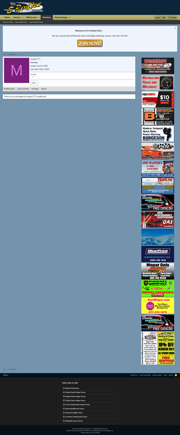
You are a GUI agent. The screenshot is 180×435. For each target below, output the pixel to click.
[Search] (172, 17)
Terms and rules (145, 375)
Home (7, 17)
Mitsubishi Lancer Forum (74, 421)
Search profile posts (36, 22)
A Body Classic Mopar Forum (75, 392)
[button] (22, 17)
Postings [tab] (35, 89)
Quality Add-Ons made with (75, 430)
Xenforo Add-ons (90, 433)
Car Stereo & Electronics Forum (76, 417)
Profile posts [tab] (9, 89)
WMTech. (99, 430)
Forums (17, 17)
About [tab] (43, 89)
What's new (31, 17)
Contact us (134, 375)
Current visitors (8, 22)
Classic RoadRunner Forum (74, 409)
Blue (5, 375)
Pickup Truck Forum (72, 388)
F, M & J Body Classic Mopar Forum (77, 405)
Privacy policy (157, 375)
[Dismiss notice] (175, 28)
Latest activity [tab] (23, 89)
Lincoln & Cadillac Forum (74, 413)
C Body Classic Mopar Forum (75, 401)
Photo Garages (61, 17)
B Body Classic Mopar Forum (75, 396)
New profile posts (21, 22)
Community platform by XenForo (90, 429)
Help (165, 375)
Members (47, 17)
